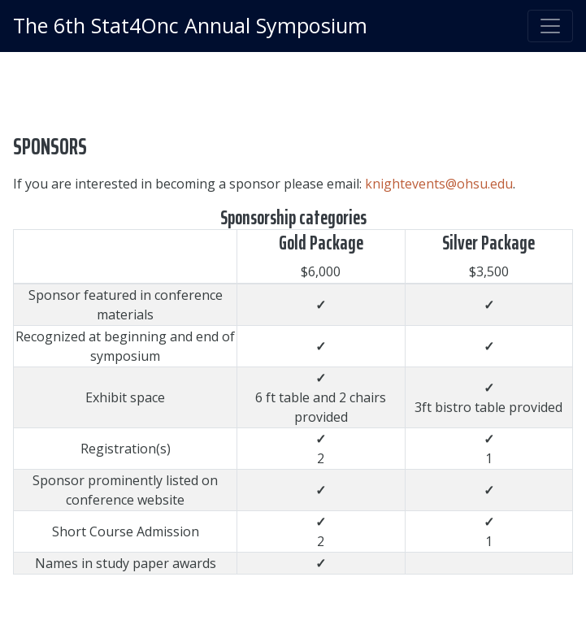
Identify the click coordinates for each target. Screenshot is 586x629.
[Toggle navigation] (550, 26)
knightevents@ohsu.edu (439, 184)
